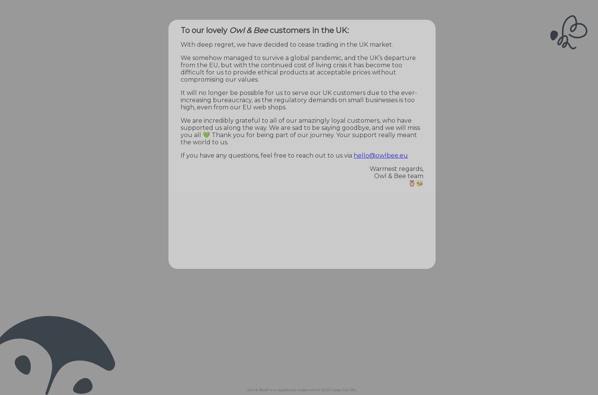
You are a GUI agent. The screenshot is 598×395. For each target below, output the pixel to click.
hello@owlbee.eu (381, 155)
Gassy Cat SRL (344, 390)
